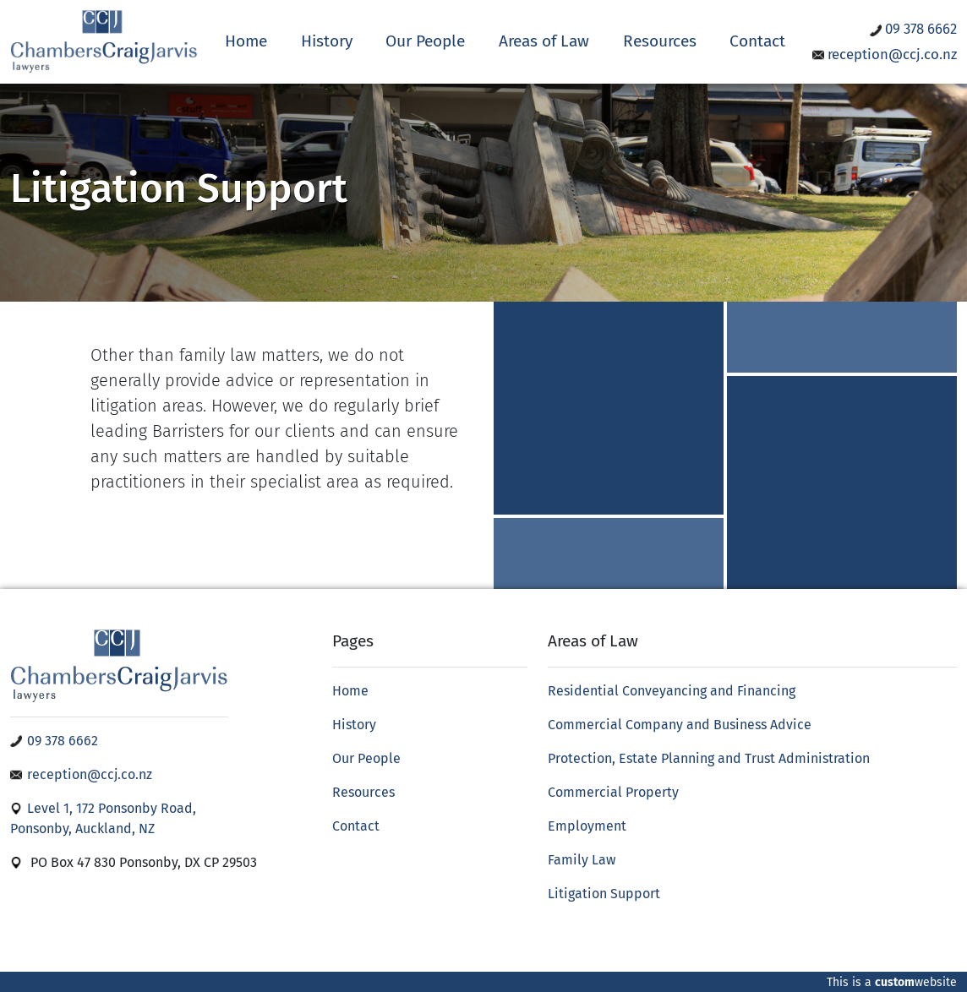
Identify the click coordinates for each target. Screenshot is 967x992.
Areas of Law (544, 41)
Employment (587, 826)
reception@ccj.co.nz (884, 54)
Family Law (581, 860)
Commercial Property (613, 792)
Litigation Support (604, 894)
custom (895, 982)
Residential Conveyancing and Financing (671, 691)
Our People (425, 41)
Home (246, 41)
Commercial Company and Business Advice (679, 725)
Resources (660, 41)
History (326, 41)
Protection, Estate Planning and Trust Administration (709, 758)
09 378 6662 (913, 28)
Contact (757, 41)
